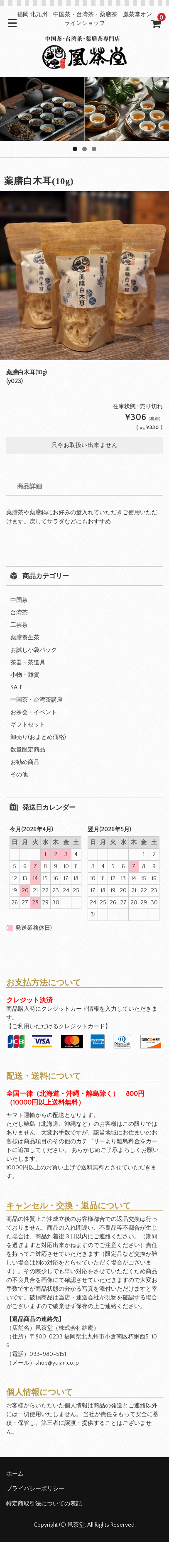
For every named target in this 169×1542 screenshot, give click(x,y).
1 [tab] (75, 149)
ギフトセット (27, 725)
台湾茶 (19, 612)
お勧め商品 (24, 762)
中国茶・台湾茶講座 (36, 700)
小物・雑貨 (24, 675)
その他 (19, 774)
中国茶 (19, 600)
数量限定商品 (27, 749)
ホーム (15, 1474)
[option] (84, 275)
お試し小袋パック (33, 650)
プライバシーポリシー (35, 1489)
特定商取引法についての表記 (44, 1503)
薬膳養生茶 (24, 637)
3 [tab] (94, 149)
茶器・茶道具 (27, 662)
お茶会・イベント (33, 712)
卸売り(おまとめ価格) (38, 737)
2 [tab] (84, 149)
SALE (16, 687)
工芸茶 (19, 625)
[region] (84, 109)
